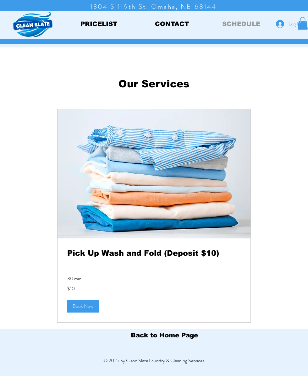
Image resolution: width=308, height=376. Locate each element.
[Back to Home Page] (164, 335)
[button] (302, 23)
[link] (154, 253)
